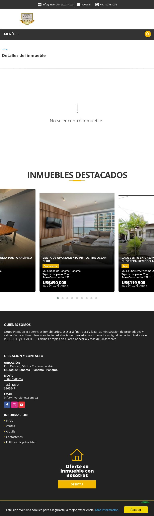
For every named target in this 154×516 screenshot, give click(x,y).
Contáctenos (14, 437)
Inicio (5, 49)
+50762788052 (108, 4)
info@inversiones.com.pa (58, 4)
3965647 (86, 4)
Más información (107, 510)
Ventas (10, 426)
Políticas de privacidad (21, 442)
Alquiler (11, 431)
